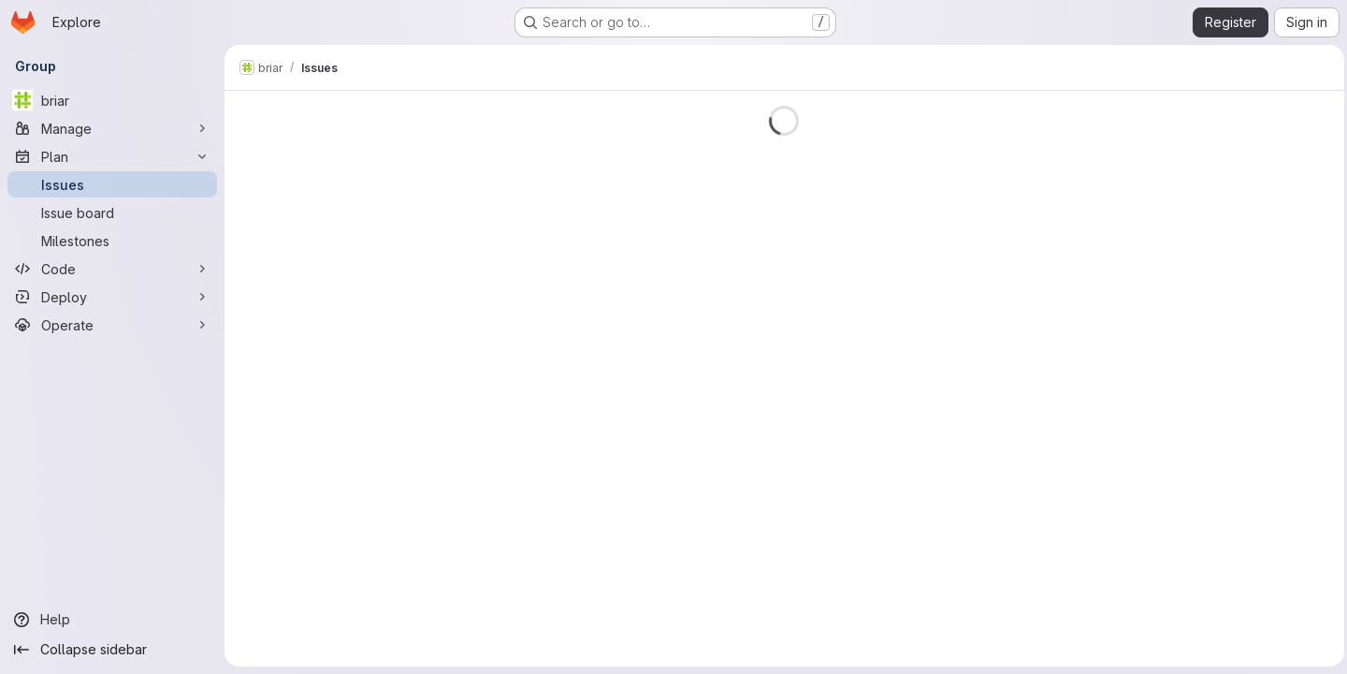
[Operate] (112, 325)
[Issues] (112, 184)
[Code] (112, 269)
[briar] (112, 100)
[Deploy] (112, 297)
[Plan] (112, 156)
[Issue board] (112, 212)
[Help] (112, 620)
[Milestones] (112, 240)
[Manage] (112, 128)
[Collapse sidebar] (112, 650)
